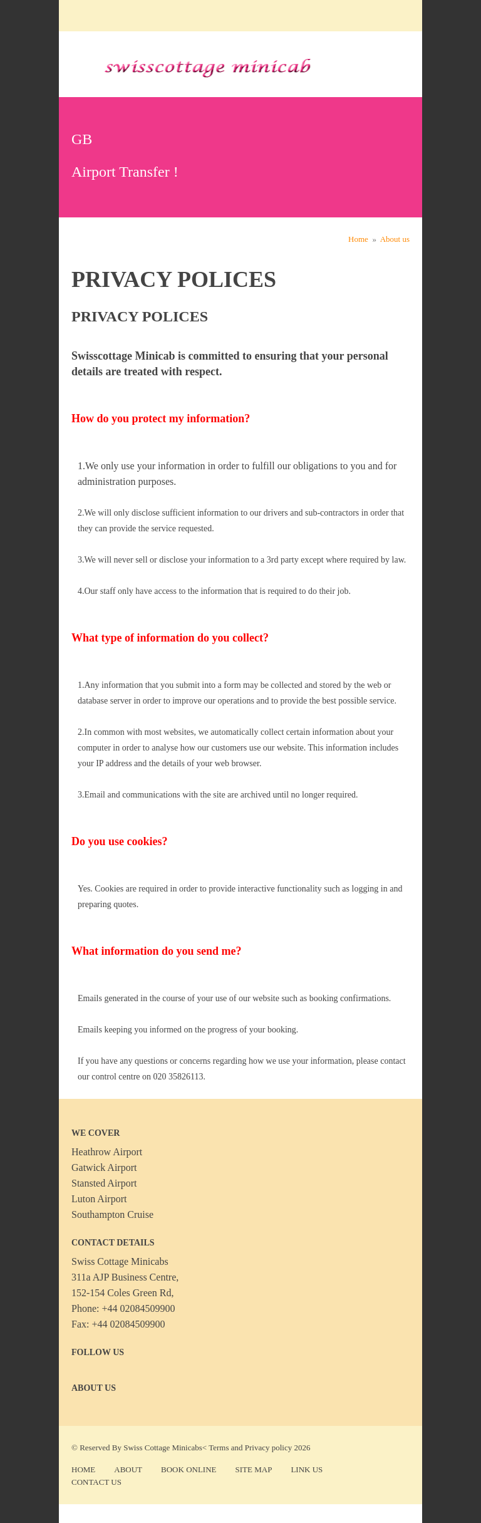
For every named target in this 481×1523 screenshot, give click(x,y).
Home (358, 239)
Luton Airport (99, 1198)
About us (395, 239)
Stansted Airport (104, 1183)
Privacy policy (268, 1447)
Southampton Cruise (112, 1214)
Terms (219, 1447)
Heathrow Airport (106, 1151)
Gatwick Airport (104, 1167)
